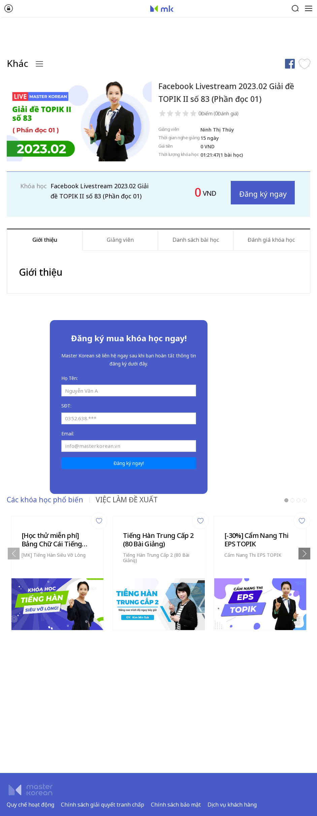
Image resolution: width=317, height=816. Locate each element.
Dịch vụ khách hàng (232, 804)
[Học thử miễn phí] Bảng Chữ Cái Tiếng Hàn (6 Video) (52, 539)
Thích (304, 64)
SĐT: (66, 405)
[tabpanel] (57, 571)
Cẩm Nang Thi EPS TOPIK (252, 555)
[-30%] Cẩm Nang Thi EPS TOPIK (256, 539)
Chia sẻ (289, 64)
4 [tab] (305, 500)
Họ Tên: (69, 378)
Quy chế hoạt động (30, 804)
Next (304, 553)
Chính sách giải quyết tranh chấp (102, 804)
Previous (14, 553)
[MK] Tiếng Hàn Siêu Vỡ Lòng (54, 555)
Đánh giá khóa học (271, 239)
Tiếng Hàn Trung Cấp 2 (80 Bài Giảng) (158, 539)
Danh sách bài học (195, 239)
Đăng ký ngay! (129, 463)
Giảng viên (120, 239)
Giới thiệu (44, 239)
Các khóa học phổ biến (45, 499)
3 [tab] (298, 500)
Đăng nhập (8, 8)
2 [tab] (292, 500)
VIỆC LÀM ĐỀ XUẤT (127, 499)
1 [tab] (286, 500)
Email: (67, 433)
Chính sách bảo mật (176, 804)
